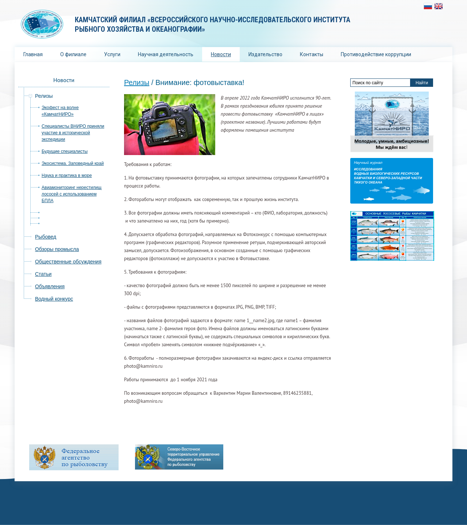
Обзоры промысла (57, 249)
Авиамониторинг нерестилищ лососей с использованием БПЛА (71, 194)
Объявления (50, 286)
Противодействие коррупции (376, 54)
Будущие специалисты (65, 151)
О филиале (73, 54)
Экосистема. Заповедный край (73, 163)
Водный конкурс (54, 299)
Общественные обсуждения (68, 262)
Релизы (136, 82)
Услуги (112, 54)
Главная (33, 54)
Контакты (311, 54)
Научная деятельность (165, 54)
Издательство (265, 54)
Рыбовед (45, 237)
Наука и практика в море (67, 175)
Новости (221, 54)
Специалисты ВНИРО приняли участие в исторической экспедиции (73, 133)
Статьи (43, 274)
